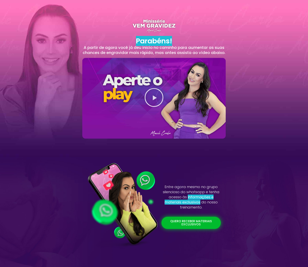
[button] (154, 98)
